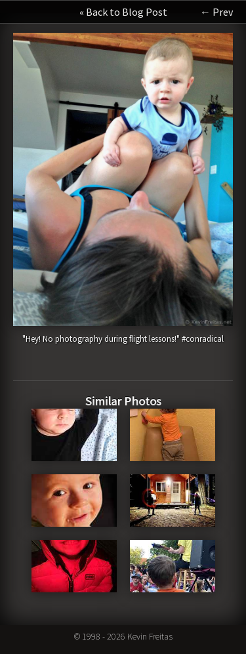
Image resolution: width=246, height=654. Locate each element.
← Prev (216, 11)
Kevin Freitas (150, 636)
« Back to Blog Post (123, 11)
